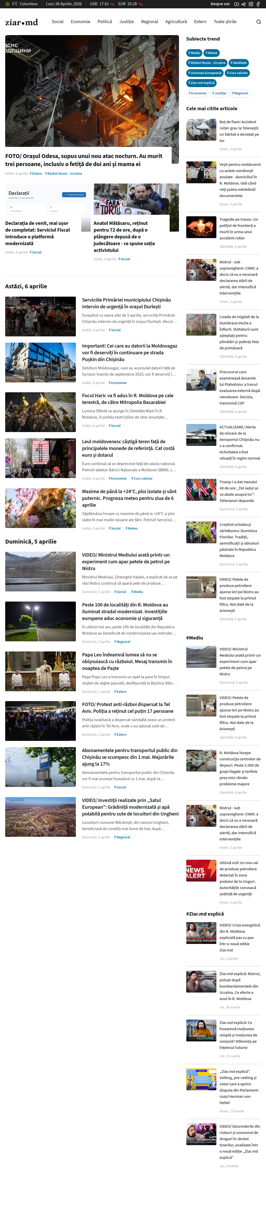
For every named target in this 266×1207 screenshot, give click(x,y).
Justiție (126, 21)
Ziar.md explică (201, 83)
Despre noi (220, 4)
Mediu (194, 53)
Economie (80, 21)
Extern (200, 21)
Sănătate (239, 63)
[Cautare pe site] (258, 22)
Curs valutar (237, 73)
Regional (149, 21)
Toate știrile (225, 21)
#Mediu (194, 638)
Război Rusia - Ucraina (206, 63)
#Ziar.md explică (205, 914)
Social (58, 21)
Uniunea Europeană (205, 73)
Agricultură (176, 21)
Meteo (211, 53)
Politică (104, 21)
